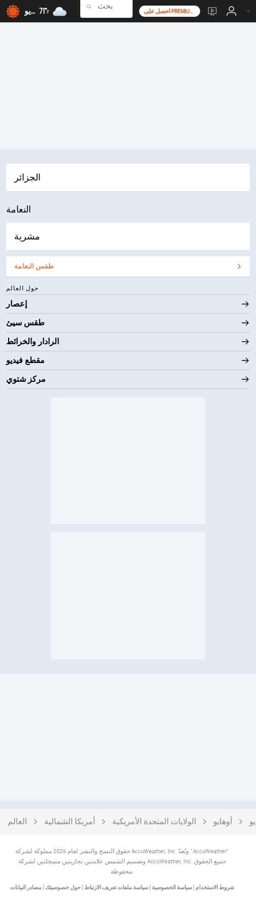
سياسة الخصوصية (171, 887)
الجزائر (27, 177)
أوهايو (222, 822)
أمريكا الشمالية (69, 822)
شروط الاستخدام (214, 887)
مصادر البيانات (26, 887)
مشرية (27, 236)
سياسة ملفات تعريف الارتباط (115, 887)
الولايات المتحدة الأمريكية (154, 822)
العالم (17, 822)
